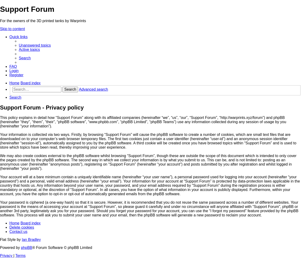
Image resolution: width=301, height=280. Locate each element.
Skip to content (12, 29)
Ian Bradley (31, 240)
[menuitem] (35, 45)
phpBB (26, 248)
